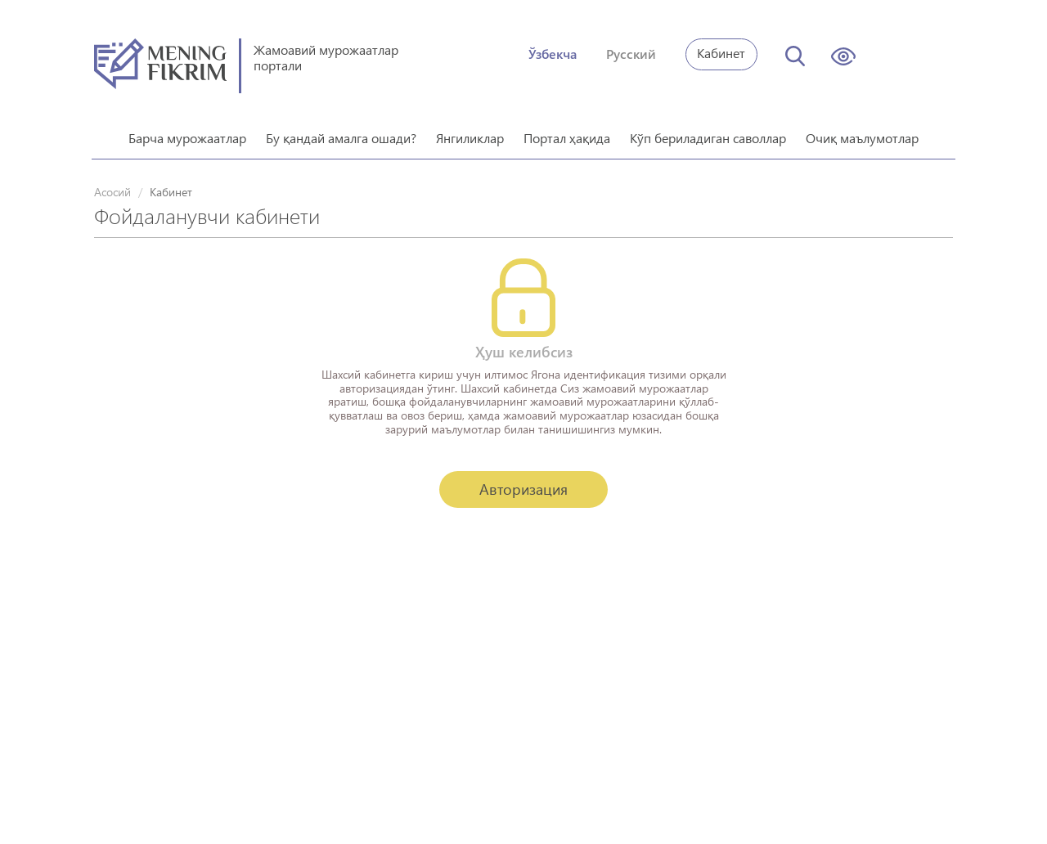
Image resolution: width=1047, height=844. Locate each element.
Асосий (112, 186)
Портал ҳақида (567, 132)
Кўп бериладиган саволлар (708, 132)
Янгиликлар (470, 132)
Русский (631, 53)
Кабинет (721, 52)
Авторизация (523, 483)
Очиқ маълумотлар (862, 132)
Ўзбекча (552, 53)
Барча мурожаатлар (187, 132)
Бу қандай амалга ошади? (341, 132)
